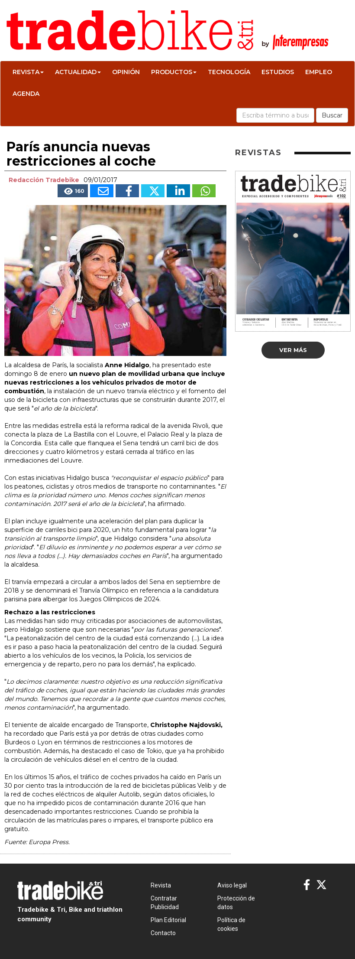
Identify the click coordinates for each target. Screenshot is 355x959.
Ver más (293, 349)
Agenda (26, 94)
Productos (174, 72)
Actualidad (78, 72)
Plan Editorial (168, 920)
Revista (28, 72)
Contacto (163, 933)
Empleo (318, 72)
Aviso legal (232, 885)
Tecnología (229, 72)
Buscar (332, 115)
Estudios (277, 72)
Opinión (126, 72)
